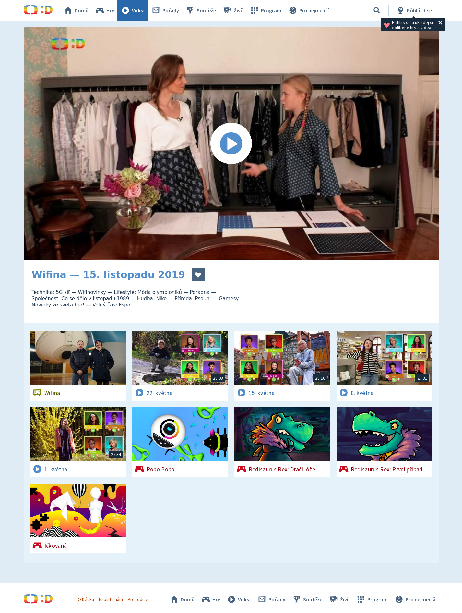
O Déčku (86, 599)
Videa (133, 10)
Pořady (165, 10)
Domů (76, 10)
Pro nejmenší (308, 10)
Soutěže (200, 10)
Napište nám (111, 599)
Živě (232, 10)
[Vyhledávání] (376, 10)
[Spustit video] (231, 143)
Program (265, 10)
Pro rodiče (138, 599)
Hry (104, 10)
